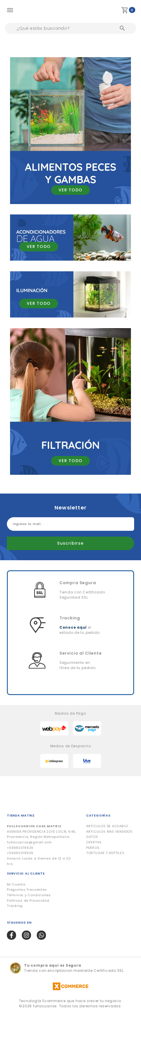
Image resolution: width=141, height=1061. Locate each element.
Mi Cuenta (16, 884)
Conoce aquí (73, 627)
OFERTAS (93, 842)
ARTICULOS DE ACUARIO (107, 826)
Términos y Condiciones (29, 895)
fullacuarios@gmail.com (29, 842)
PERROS (93, 847)
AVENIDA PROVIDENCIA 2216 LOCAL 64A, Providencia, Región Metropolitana (41, 831)
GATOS (92, 836)
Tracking (15, 905)
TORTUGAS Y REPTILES (105, 853)
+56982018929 (20, 847)
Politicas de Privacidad (28, 900)
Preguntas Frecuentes (27, 889)
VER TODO (70, 190)
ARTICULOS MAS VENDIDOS (109, 831)
